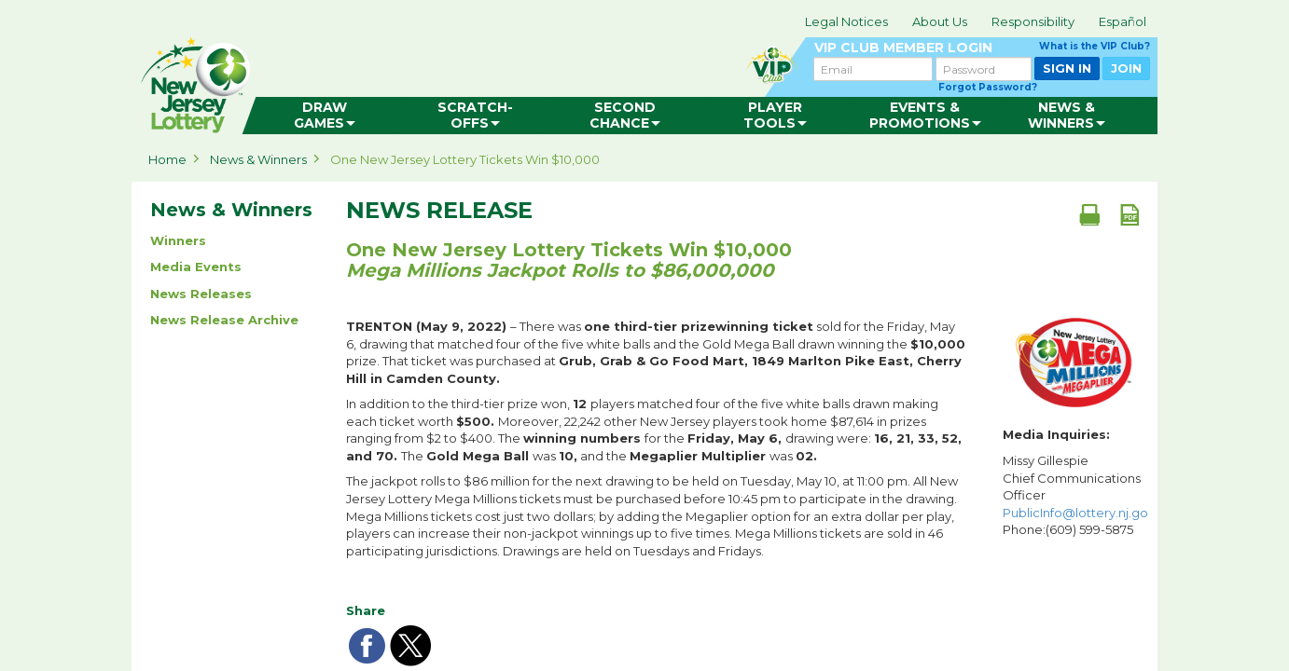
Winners (178, 240)
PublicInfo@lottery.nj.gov (1079, 512)
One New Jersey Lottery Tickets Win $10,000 (465, 159)
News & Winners (258, 159)
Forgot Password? (987, 87)
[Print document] (1089, 214)
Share (365, 610)
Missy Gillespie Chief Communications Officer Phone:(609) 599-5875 (1075, 495)
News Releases (201, 293)
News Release (439, 211)
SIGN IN (1067, 68)
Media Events (196, 266)
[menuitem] (324, 115)
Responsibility (1032, 21)
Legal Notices (846, 21)
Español (1122, 21)
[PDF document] (1129, 214)
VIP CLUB (982, 48)
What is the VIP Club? (1094, 46)
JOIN (1126, 68)
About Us (939, 21)
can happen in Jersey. (430, 80)
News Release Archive (224, 319)
